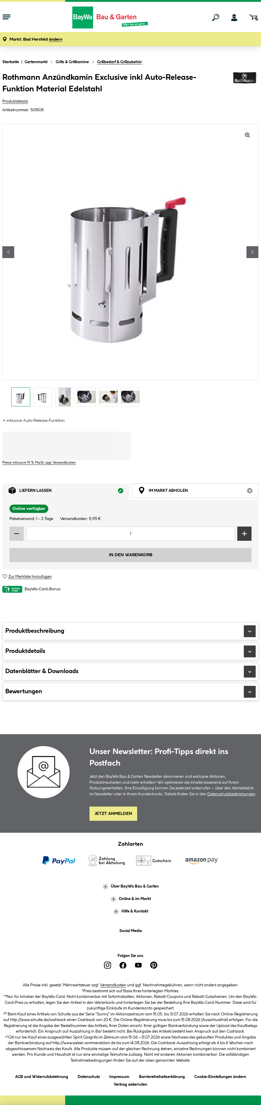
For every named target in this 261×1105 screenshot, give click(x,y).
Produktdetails (15, 101)
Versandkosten (113, 985)
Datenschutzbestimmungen (231, 794)
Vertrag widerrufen (130, 1084)
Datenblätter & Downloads (130, 672)
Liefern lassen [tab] (69, 492)
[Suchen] (215, 17)
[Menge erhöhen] (244, 534)
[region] (130, 267)
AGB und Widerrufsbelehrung (41, 1076)
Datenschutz (89, 1076)
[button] (35, 39)
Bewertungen (130, 692)
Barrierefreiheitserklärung (162, 1076)
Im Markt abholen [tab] (198, 492)
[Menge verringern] (16, 534)
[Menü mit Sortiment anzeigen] (6, 17)
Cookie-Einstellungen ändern (220, 1076)
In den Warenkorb (130, 555)
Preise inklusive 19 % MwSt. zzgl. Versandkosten (39, 462)
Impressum (119, 1076)
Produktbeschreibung (130, 631)
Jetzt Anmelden (113, 814)
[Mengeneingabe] (130, 534)
